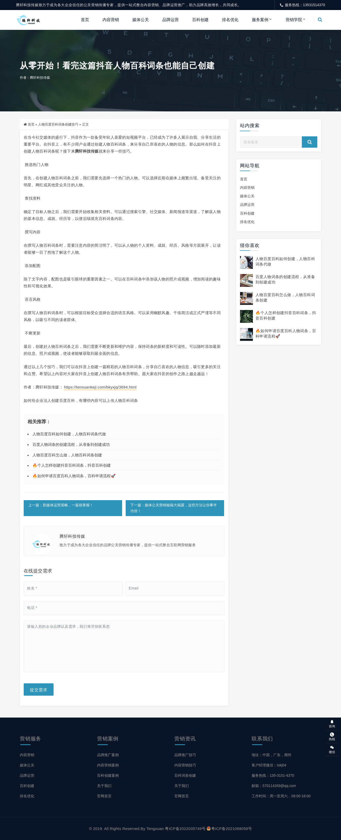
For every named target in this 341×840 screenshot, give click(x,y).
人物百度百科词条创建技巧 (58, 124)
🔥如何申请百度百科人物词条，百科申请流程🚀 (74, 476)
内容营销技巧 (185, 765)
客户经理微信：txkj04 (269, 765)
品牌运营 (170, 19)
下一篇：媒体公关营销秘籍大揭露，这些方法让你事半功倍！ (173, 508)
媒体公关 (140, 19)
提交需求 (38, 689)
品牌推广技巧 (185, 755)
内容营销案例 (108, 765)
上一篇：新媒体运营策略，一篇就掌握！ (60, 505)
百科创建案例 (108, 775)
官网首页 (104, 796)
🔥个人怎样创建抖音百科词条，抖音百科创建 (71, 465)
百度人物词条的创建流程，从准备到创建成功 (71, 444)
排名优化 (230, 19)
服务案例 (260, 19)
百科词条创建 (185, 775)
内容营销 (111, 19)
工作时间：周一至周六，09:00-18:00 (281, 796)
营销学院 (294, 19)
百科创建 (200, 19)
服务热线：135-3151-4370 (273, 775)
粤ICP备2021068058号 (229, 828)
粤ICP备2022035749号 (185, 828)
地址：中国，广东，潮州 (271, 755)
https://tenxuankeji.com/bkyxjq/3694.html (100, 387)
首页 (85, 19)
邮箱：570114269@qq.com (274, 786)
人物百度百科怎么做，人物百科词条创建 (67, 455)
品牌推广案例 (108, 755)
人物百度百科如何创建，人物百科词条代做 (69, 434)
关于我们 (104, 786)
